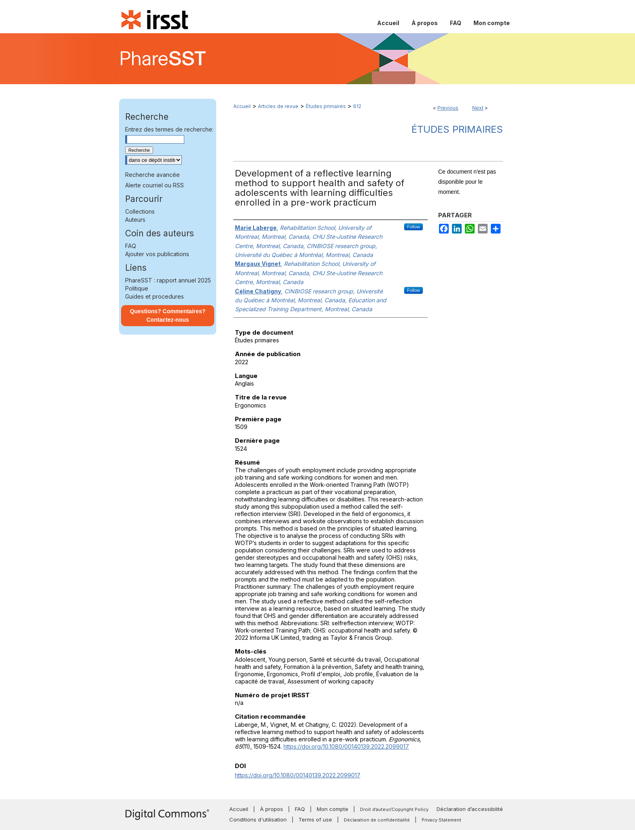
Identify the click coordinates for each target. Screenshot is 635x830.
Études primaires (326, 106)
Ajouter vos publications (157, 253)
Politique (136, 288)
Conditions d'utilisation (258, 819)
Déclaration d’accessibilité (470, 809)
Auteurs (135, 219)
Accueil (242, 106)
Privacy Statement (441, 820)
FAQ (130, 245)
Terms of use (315, 819)
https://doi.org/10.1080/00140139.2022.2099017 (346, 746)
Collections (140, 211)
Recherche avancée (152, 174)
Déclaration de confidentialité (377, 820)
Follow (413, 226)
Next (478, 108)
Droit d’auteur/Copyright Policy (394, 809)
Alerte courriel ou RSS (154, 185)
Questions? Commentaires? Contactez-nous (168, 315)
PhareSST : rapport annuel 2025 (168, 280)
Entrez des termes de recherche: (169, 129)
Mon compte (332, 809)
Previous (447, 108)
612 (357, 106)
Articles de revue (278, 106)
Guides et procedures (154, 296)
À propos (271, 809)
